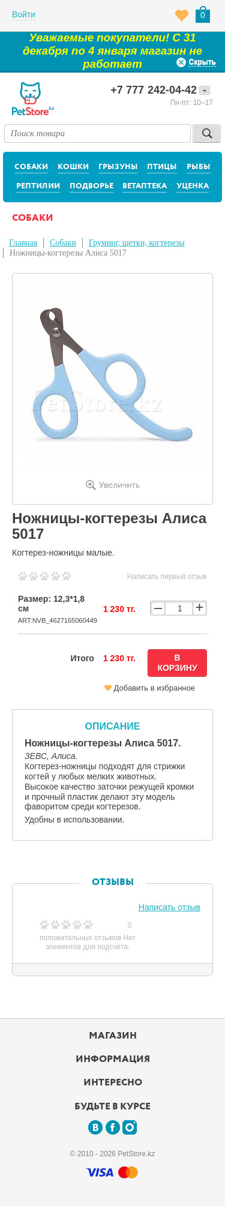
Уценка (192, 186)
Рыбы (199, 167)
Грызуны (118, 167)
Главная (23, 242)
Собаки (31, 167)
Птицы (162, 167)
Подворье (91, 186)
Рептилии (38, 186)
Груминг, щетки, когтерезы (137, 242)
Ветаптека (144, 186)
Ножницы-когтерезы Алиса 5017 (68, 252)
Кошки (73, 167)
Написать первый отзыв (167, 576)
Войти (23, 14)
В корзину (177, 663)
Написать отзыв (169, 907)
